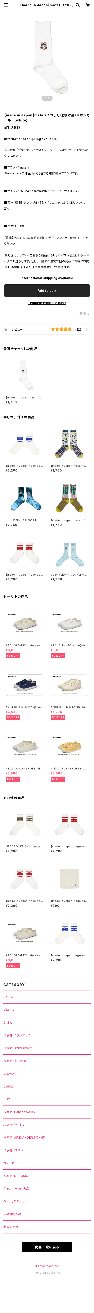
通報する (85, 313)
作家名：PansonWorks (19, 1112)
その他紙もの (12, 1214)
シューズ (9, 1073)
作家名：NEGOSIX (15, 1176)
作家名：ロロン (13, 1150)
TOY (6, 1099)
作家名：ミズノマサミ (17, 1035)
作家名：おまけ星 (14, 1061)
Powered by (47, 1272)
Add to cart (47, 291)
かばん (7, 1022)
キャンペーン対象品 (16, 1188)
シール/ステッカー (15, 1201)
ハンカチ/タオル (13, 1124)
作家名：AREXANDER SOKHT (24, 1137)
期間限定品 (11, 1227)
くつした (8, 997)
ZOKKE (8, 1086)
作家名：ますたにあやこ (19, 1048)
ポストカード (11, 1163)
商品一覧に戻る (47, 1247)
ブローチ (9, 1009)
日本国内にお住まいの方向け (47, 303)
